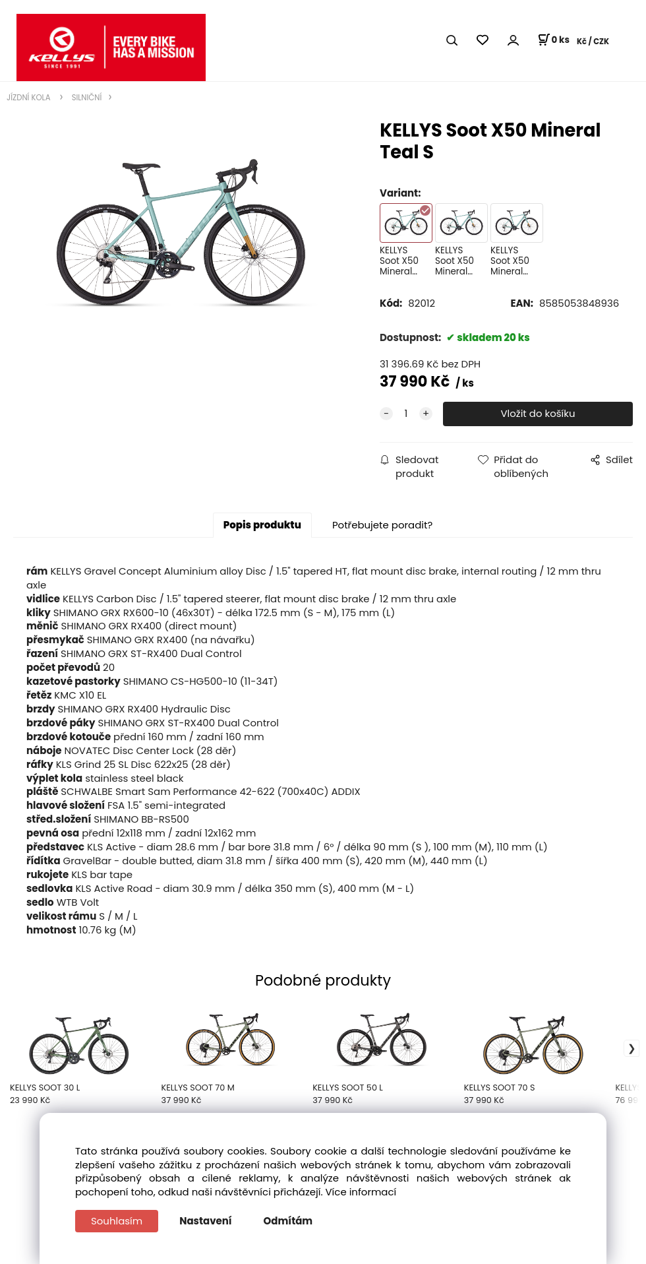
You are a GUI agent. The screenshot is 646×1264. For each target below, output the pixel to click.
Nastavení (205, 1221)
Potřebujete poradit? (382, 525)
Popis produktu (262, 525)
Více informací (361, 1192)
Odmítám (288, 1221)
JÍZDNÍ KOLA (30, 97)
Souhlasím (116, 1221)
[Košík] (553, 40)
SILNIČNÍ (86, 97)
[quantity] (406, 414)
